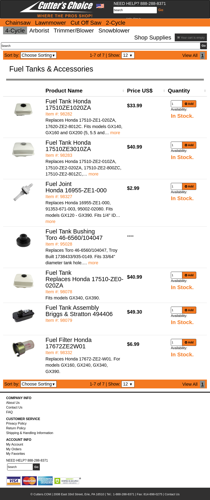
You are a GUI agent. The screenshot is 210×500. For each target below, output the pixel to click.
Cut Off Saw (86, 23)
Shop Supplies (152, 37)
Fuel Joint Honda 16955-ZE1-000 (76, 187)
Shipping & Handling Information (29, 433)
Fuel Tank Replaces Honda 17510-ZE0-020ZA (84, 279)
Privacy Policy (16, 423)
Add (189, 103)
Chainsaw (18, 23)
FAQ (9, 412)
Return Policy (16, 428)
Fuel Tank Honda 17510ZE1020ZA (68, 104)
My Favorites (15, 453)
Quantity (179, 91)
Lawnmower (50, 23)
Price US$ (139, 91)
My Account (14, 444)
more (115, 132)
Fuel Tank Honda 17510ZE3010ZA (68, 145)
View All (189, 55)
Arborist (39, 30)
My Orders (14, 449)
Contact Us (14, 407)
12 (128, 55)
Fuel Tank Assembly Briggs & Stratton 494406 (79, 310)
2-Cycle (115, 23)
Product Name (64, 91)
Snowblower (114, 30)
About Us (13, 402)
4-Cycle (15, 30)
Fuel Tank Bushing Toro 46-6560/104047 (74, 234)
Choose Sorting (39, 55)
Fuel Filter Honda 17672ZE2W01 (69, 343)
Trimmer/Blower (74, 30)
